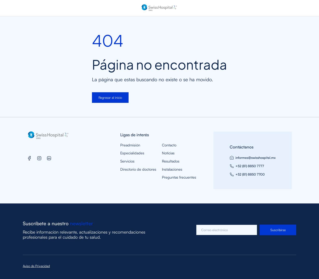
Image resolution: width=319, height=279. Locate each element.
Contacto (169, 145)
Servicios (127, 161)
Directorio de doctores (138, 169)
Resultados (170, 161)
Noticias (168, 153)
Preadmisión (130, 145)
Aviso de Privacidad (36, 266)
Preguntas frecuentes (179, 177)
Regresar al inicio (110, 98)
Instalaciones (172, 169)
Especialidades (132, 153)
